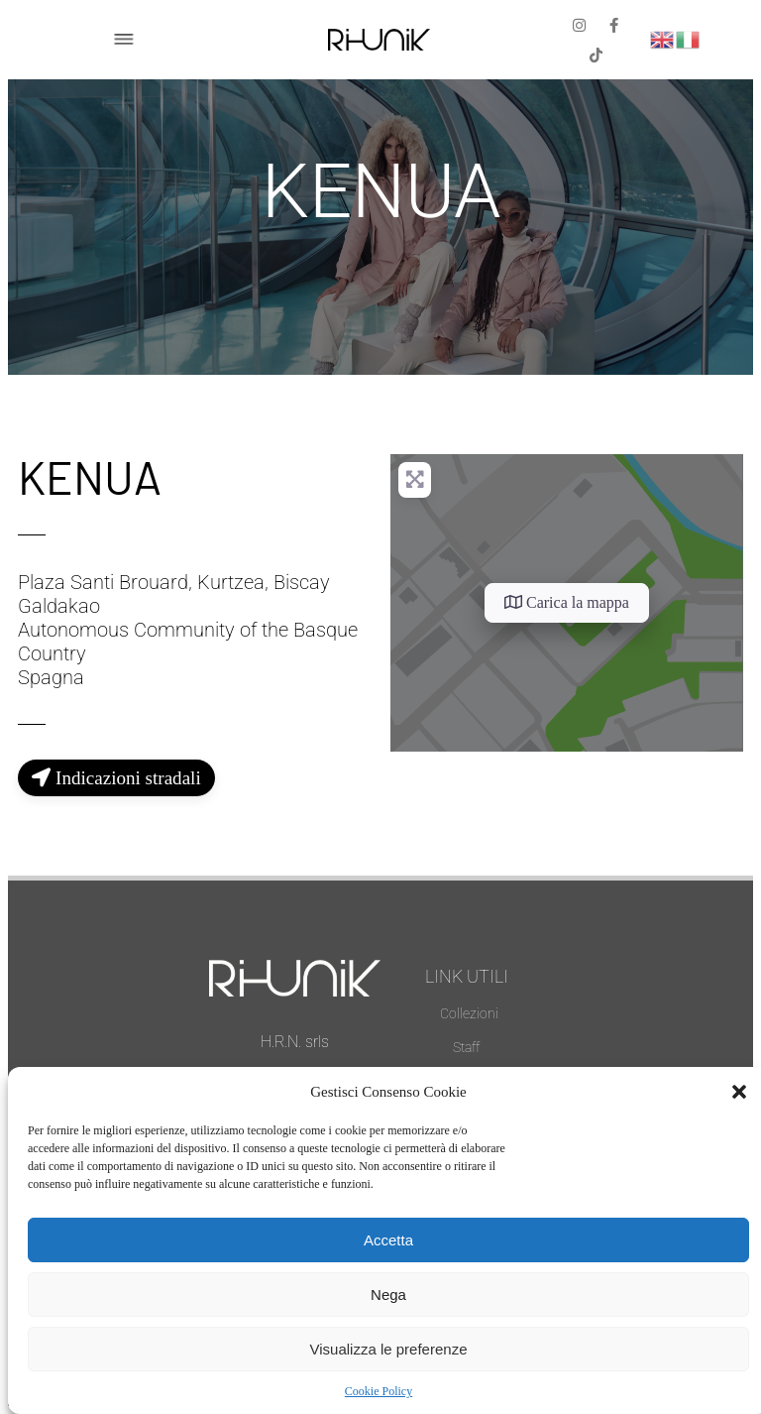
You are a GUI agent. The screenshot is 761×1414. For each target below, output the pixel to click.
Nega (388, 1294)
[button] (739, 1092)
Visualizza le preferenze (389, 1349)
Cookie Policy (378, 1391)
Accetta (388, 1240)
